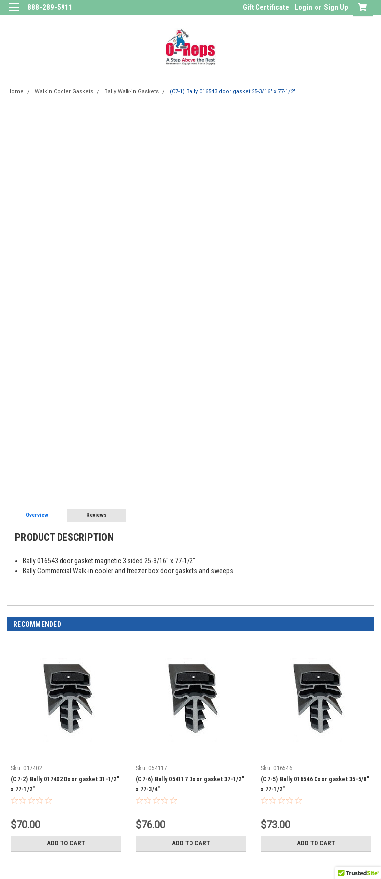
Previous (354, 624)
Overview (37, 515)
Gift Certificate (266, 7)
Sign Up (336, 7)
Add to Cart (66, 843)
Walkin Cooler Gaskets (64, 91)
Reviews (96, 515)
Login (303, 7)
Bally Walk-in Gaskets (131, 91)
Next (368, 624)
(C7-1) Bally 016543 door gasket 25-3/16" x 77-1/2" (233, 91)
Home (15, 91)
